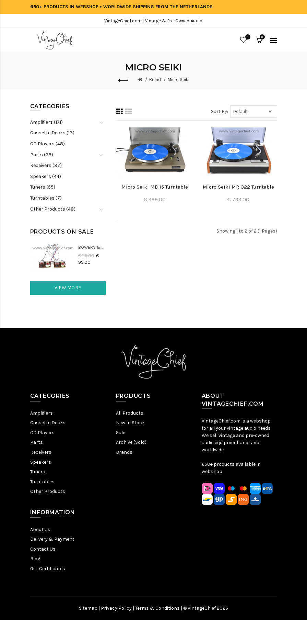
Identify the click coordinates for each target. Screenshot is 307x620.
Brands (124, 452)
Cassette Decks (48, 423)
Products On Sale (62, 231)
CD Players (42, 433)
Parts (36, 442)
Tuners (37, 472)
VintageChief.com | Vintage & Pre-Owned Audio (153, 20)
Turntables (42, 482)
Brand (155, 79)
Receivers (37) (46, 165)
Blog (35, 559)
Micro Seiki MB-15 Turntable (154, 187)
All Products (129, 413)
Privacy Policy (116, 608)
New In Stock (130, 423)
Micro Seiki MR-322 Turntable (238, 187)
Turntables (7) (46, 198)
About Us (40, 529)
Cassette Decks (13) (52, 133)
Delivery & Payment (52, 539)
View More (68, 288)
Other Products (47, 491)
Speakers (40, 462)
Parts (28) (41, 155)
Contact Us (43, 549)
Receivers (40, 452)
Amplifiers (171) (46, 122)
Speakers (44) (45, 176)
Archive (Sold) (131, 442)
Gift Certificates (47, 569)
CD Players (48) (47, 144)
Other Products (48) (52, 209)
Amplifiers (41, 413)
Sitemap (88, 608)
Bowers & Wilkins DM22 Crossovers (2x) (92, 247)
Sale (120, 433)
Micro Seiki (178, 79)
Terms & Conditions (157, 608)
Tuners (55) (42, 187)
